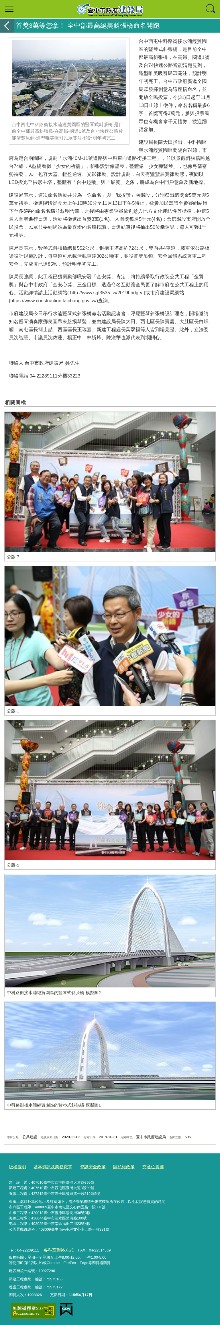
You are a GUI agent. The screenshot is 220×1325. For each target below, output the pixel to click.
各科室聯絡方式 (56, 1248)
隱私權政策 (111, 1166)
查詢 (211, 9)
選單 (9, 9)
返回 (7, 26)
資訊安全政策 (83, 1166)
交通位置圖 (138, 1166)
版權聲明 (16, 1166)
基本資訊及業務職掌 (48, 1166)
